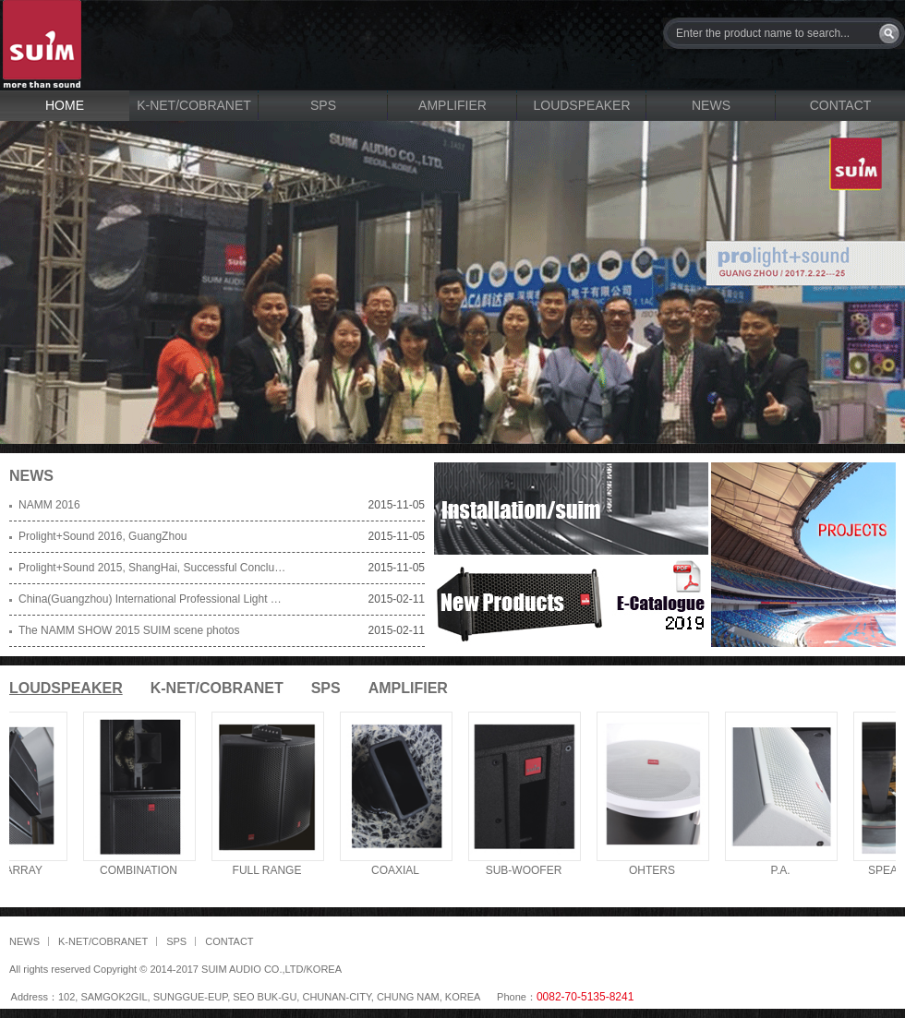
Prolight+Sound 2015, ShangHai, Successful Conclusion (152, 567)
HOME (64, 105)
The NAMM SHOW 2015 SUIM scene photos (128, 630)
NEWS (711, 105)
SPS (323, 105)
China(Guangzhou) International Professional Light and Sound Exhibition (152, 599)
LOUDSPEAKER (581, 105)
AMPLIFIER (452, 105)
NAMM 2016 (49, 504)
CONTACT (841, 105)
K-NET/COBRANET (194, 105)
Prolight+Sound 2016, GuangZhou (102, 536)
